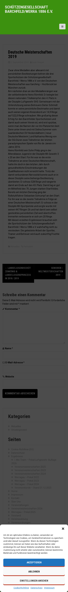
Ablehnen (34, 571)
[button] (63, 528)
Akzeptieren (34, 562)
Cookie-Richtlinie (21, 588)
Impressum (49, 588)
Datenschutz (37, 588)
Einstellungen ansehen (34, 580)
